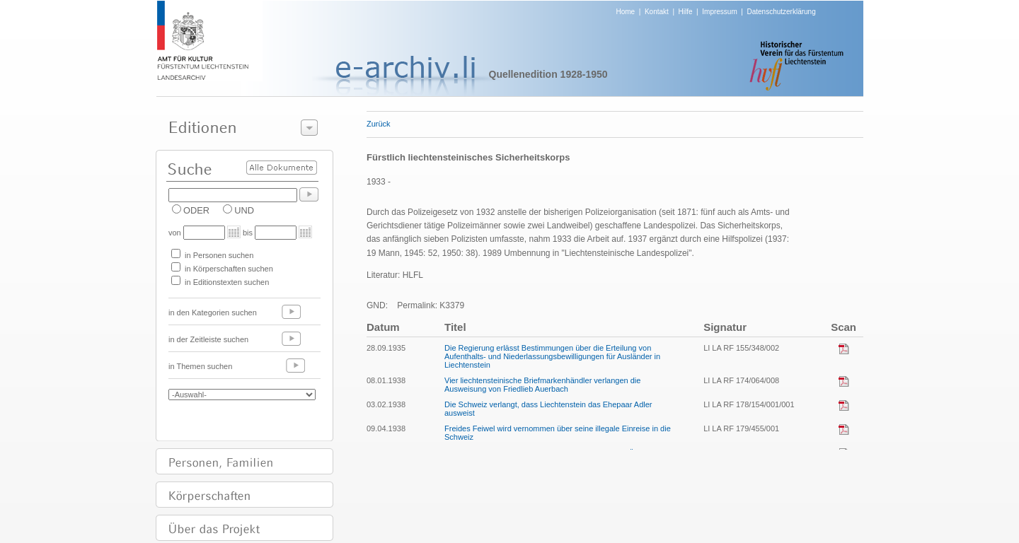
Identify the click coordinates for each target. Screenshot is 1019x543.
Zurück (379, 123)
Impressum (719, 12)
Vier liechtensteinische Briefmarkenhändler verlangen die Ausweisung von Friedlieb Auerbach (542, 384)
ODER (196, 210)
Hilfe (686, 12)
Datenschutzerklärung (781, 12)
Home (625, 12)
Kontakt (657, 12)
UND (244, 210)
